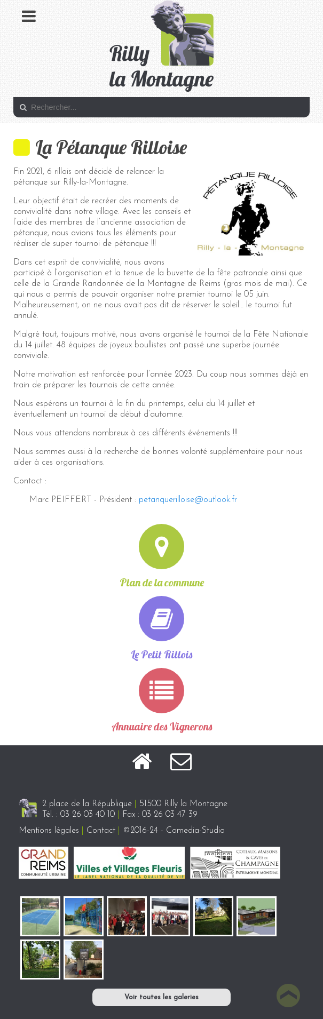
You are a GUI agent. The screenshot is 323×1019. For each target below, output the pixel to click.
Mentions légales (49, 830)
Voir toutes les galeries (161, 997)
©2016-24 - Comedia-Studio (174, 830)
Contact (100, 830)
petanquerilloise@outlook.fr (188, 500)
